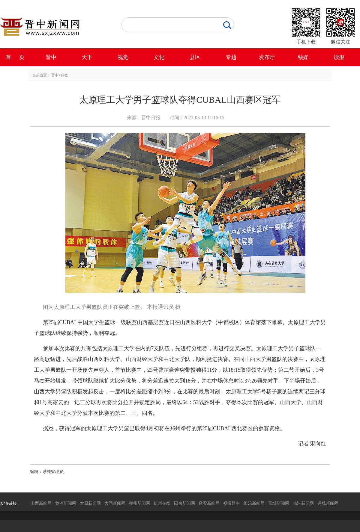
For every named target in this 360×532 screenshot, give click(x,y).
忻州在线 (162, 503)
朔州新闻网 (139, 503)
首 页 (15, 57)
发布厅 (267, 57)
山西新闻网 (41, 503)
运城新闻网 (327, 503)
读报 (339, 57)
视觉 (123, 57)
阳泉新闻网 (184, 503)
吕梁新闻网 (209, 503)
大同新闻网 (114, 503)
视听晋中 (231, 503)
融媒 (303, 57)
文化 (159, 57)
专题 (231, 57)
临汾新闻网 (303, 503)
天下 (87, 57)
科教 (64, 75)
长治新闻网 (254, 503)
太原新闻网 (90, 503)
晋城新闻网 (278, 503)
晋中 (51, 57)
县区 (195, 57)
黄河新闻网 (65, 503)
